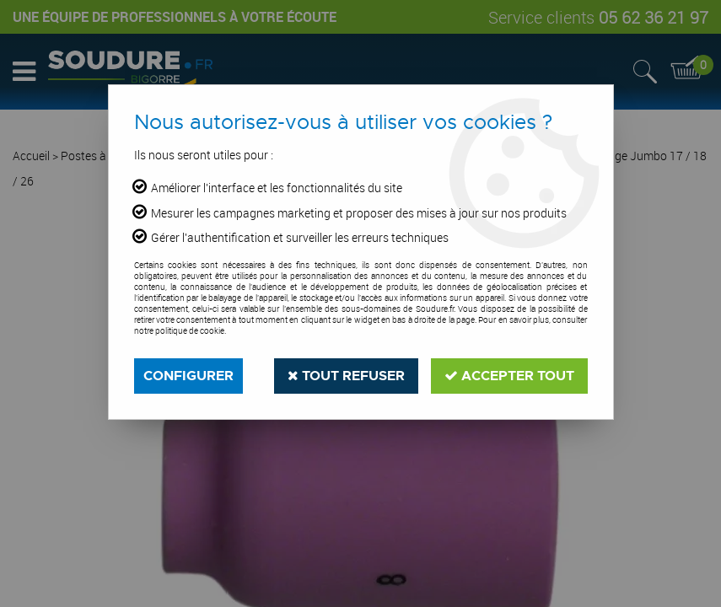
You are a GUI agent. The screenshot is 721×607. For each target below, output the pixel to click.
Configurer (188, 375)
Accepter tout (509, 375)
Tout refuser (346, 375)
